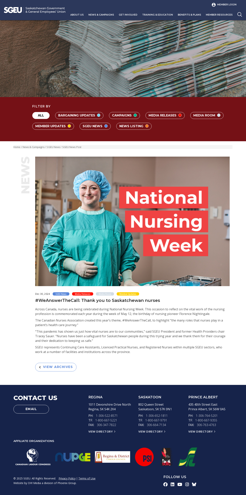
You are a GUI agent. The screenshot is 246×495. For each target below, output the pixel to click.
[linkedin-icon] (172, 484)
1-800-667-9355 (206, 420)
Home (16, 147)
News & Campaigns (101, 14)
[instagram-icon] (187, 484)
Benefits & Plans (189, 14)
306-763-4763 (206, 425)
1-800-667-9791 (156, 420)
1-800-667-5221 (106, 420)
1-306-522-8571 (107, 416)
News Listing (134, 126)
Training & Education (157, 14)
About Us (77, 14)
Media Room (206, 115)
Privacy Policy (67, 478)
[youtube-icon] (179, 484)
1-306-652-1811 (157, 416)
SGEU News (95, 126)
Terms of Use (87, 478)
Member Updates (53, 126)
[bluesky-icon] (194, 484)
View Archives (56, 367)
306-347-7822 (106, 425)
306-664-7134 (156, 425)
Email (31, 409)
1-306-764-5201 (207, 416)
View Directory (100, 431)
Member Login (227, 4)
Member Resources (219, 14)
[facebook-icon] (165, 484)
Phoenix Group (66, 483)
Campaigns (124, 115)
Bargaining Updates (79, 115)
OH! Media (34, 483)
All (41, 115)
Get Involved (128, 14)
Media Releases (165, 115)
